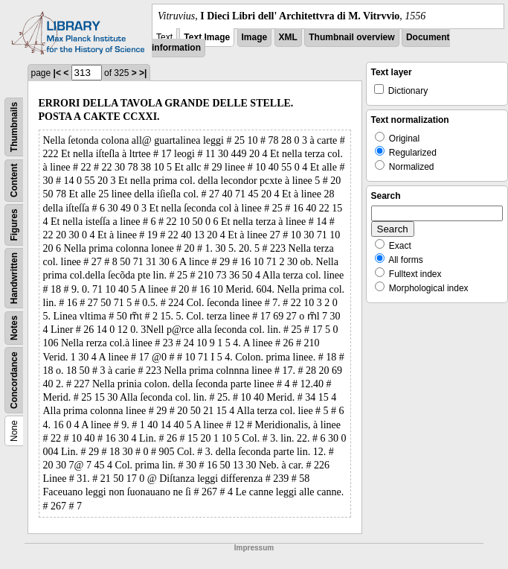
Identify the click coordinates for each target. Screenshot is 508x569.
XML (288, 37)
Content (14, 180)
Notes (14, 328)
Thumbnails (14, 127)
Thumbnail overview (351, 37)
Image (255, 37)
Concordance (14, 380)
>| (143, 73)
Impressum (254, 548)
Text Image (207, 37)
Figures (14, 225)
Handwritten (14, 278)
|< (57, 73)
